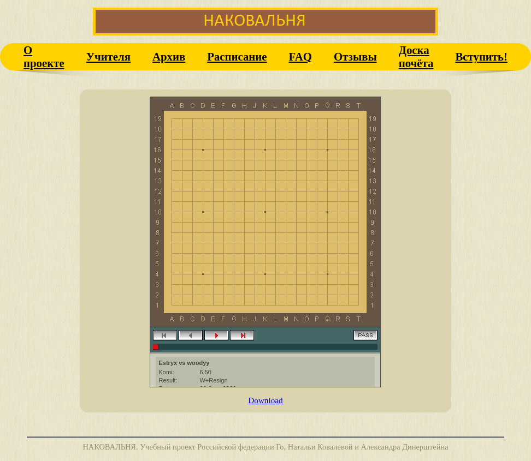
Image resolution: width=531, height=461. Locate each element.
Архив (168, 56)
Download (265, 400)
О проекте (43, 56)
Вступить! (481, 56)
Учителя (108, 56)
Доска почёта (416, 56)
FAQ (300, 56)
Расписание (237, 56)
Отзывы (355, 56)
